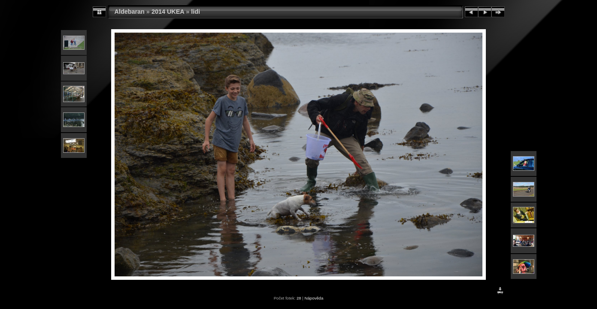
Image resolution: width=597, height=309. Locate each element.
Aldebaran (130, 11)
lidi (195, 11)
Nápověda (314, 298)
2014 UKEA (168, 11)
